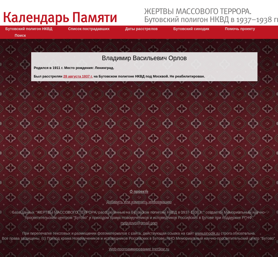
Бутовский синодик (191, 29)
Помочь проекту (240, 29)
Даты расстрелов (141, 29)
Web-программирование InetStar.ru (139, 249)
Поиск (20, 35)
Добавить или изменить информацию (139, 202)
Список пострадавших (89, 29)
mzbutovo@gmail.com (139, 223)
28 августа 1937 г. (78, 76)
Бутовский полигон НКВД (28, 29)
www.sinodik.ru (207, 233)
